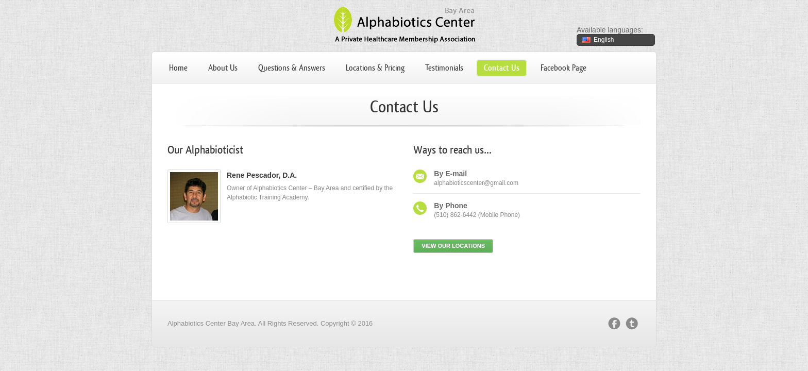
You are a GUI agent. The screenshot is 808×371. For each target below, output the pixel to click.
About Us (223, 67)
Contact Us (501, 67)
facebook (614, 323)
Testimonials (444, 67)
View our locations (453, 246)
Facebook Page (563, 67)
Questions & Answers (291, 67)
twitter (632, 323)
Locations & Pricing (375, 67)
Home (178, 67)
